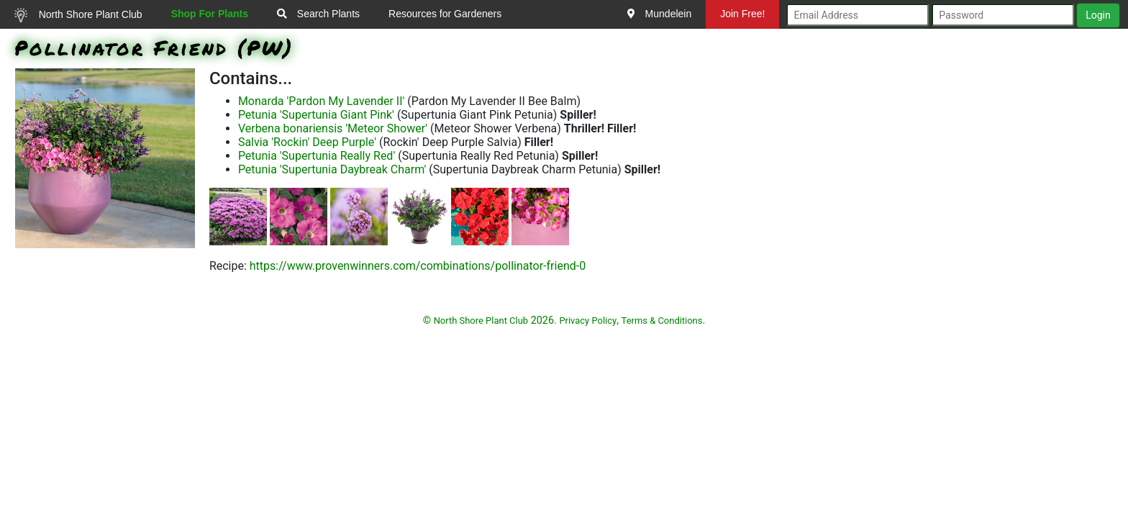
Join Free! (742, 13)
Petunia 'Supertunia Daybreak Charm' (332, 169)
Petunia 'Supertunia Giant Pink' (316, 115)
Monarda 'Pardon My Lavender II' (321, 101)
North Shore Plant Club (78, 15)
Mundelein (659, 13)
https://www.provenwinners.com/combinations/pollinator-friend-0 (418, 266)
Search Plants (318, 13)
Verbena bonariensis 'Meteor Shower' (332, 128)
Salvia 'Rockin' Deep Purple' (307, 142)
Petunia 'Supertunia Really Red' (316, 156)
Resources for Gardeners (444, 13)
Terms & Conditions (662, 320)
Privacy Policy (588, 320)
